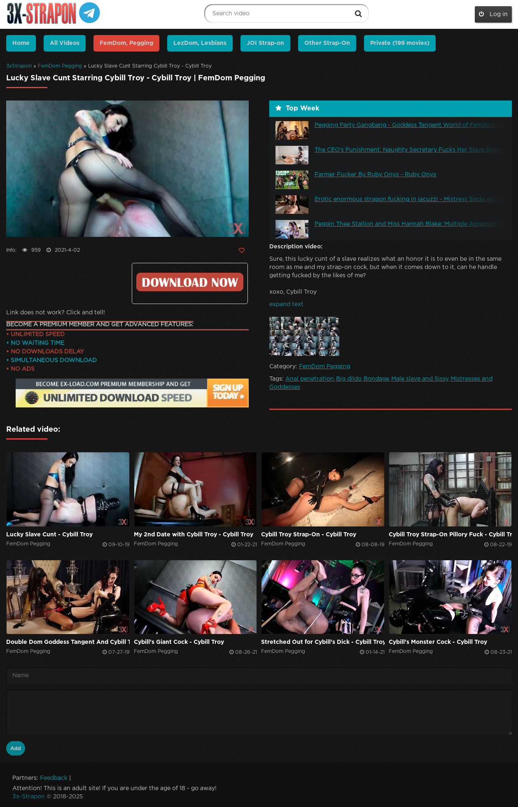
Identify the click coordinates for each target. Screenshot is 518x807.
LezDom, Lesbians (199, 43)
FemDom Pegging (60, 66)
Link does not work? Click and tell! (55, 312)
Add (15, 748)
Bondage (376, 379)
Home (21, 43)
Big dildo (349, 379)
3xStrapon (19, 66)
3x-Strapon (28, 796)
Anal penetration (309, 379)
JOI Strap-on (265, 43)
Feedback (54, 778)
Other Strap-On (327, 43)
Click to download (190, 282)
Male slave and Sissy (419, 379)
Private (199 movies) (399, 43)
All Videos (64, 43)
